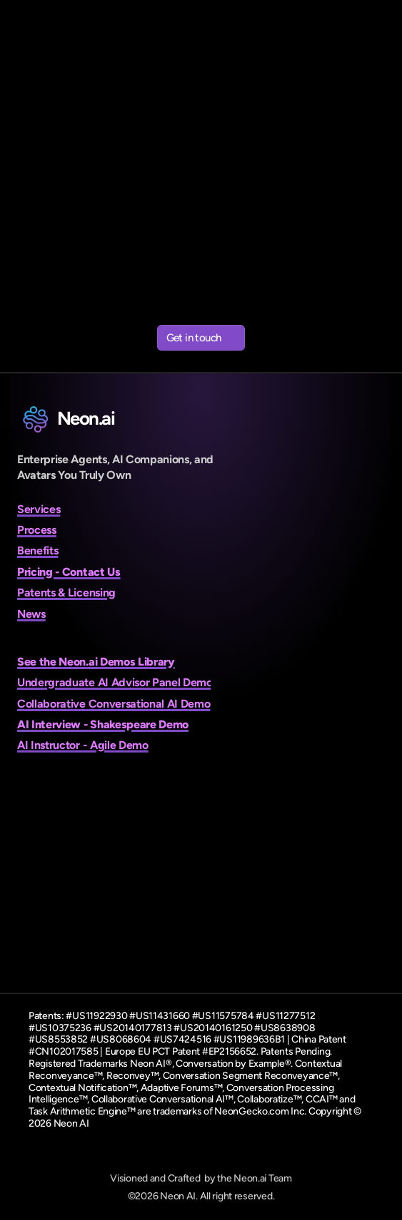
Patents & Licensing (66, 592)
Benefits (37, 550)
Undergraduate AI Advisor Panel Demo (115, 682)
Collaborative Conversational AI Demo (113, 703)
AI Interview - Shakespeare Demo (103, 724)
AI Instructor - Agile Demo (83, 745)
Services (38, 509)
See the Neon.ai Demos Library (96, 661)
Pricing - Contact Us (69, 572)
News (31, 614)
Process (36, 530)
